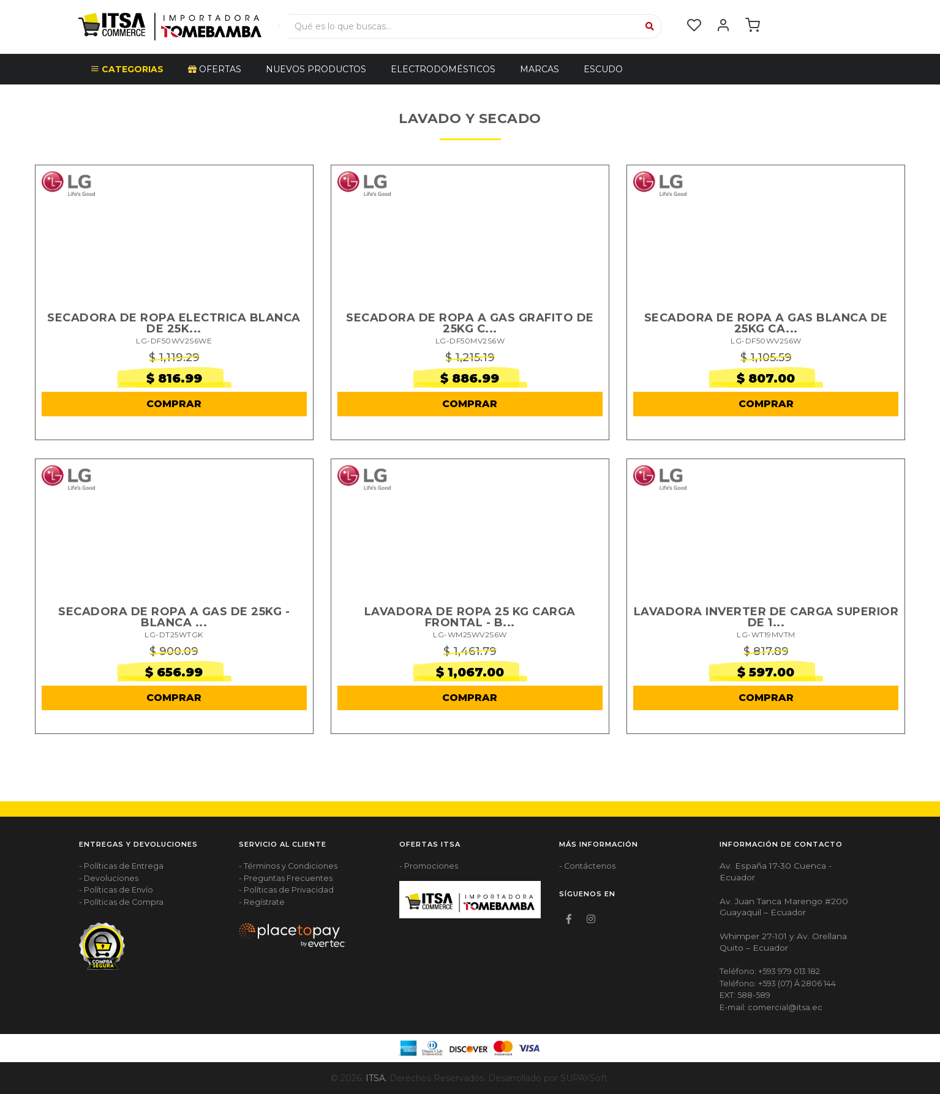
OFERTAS (214, 69)
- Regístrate (262, 902)
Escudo (603, 69)
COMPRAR (173, 404)
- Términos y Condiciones (288, 866)
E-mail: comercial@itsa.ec (771, 1007)
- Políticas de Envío (116, 889)
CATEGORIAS (127, 69)
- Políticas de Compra (121, 902)
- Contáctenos (587, 866)
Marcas (539, 69)
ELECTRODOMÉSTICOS (443, 69)
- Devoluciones (108, 878)
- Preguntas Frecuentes (286, 878)
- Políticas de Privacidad (286, 889)
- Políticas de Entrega (121, 866)
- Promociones (428, 866)
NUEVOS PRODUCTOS (316, 69)
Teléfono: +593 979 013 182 (770, 971)
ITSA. (376, 1078)
